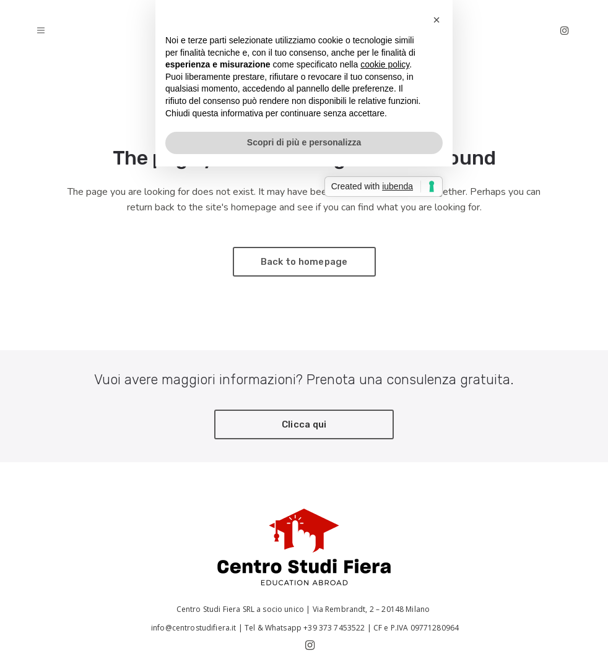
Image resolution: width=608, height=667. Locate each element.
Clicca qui (304, 424)
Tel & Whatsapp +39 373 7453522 (305, 627)
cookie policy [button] (384, 315)
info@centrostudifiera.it (193, 627)
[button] (436, 270)
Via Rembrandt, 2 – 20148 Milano (372, 609)
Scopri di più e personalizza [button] (304, 393)
